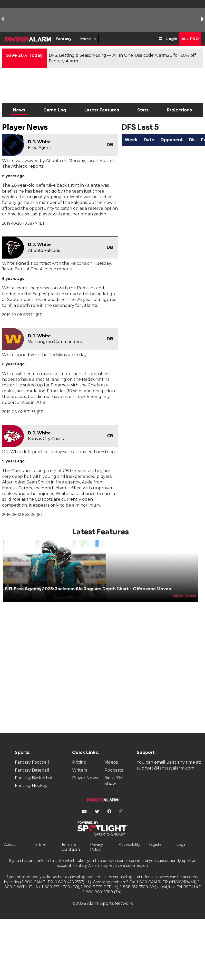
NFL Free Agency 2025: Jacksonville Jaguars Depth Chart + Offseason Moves (88, 589)
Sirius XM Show (113, 780)
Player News (85, 777)
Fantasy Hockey (31, 785)
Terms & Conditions (70, 847)
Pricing (79, 762)
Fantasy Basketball (34, 777)
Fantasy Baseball (32, 770)
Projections (179, 110)
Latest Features (101, 110)
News (19, 110)
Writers (79, 770)
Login (171, 38)
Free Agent (39, 147)
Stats (143, 110)
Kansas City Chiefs (46, 438)
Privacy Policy (96, 847)
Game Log (54, 110)
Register (155, 844)
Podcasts (113, 770)
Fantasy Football (32, 762)
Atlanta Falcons (44, 250)
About (9, 844)
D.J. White (39, 141)
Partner (39, 844)
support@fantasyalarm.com (165, 768)
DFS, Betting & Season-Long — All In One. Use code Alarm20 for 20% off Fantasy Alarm (122, 58)
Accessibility (129, 844)
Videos (111, 762)
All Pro (190, 38)
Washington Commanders (55, 341)
